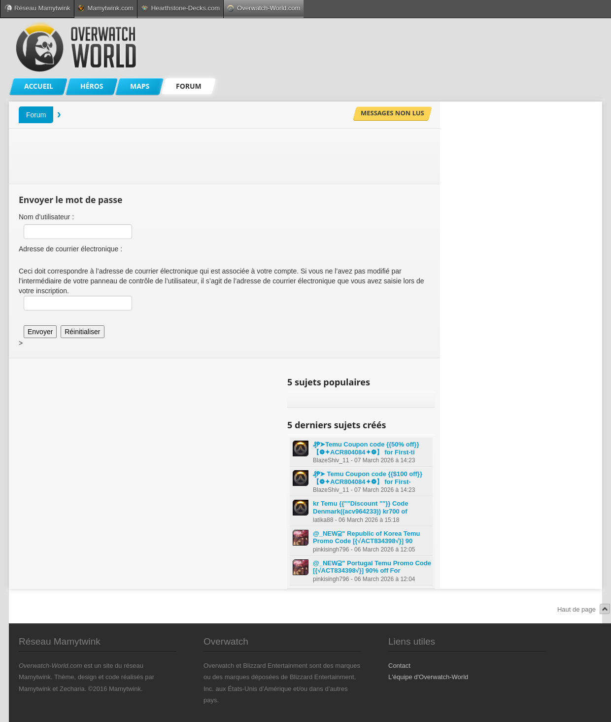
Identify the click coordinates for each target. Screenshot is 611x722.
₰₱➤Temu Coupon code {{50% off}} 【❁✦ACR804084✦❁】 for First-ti (366, 448)
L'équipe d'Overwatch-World (428, 677)
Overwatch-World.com (263, 8)
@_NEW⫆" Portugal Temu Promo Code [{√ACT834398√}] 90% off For (372, 567)
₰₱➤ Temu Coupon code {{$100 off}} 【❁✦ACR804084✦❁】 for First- (367, 477)
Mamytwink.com (105, 8)
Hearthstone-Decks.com (180, 8)
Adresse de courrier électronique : (70, 249)
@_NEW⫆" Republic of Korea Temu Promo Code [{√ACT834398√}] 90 (366, 537)
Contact (399, 665)
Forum (36, 115)
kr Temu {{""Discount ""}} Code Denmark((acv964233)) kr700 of (360, 507)
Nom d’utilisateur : (46, 217)
